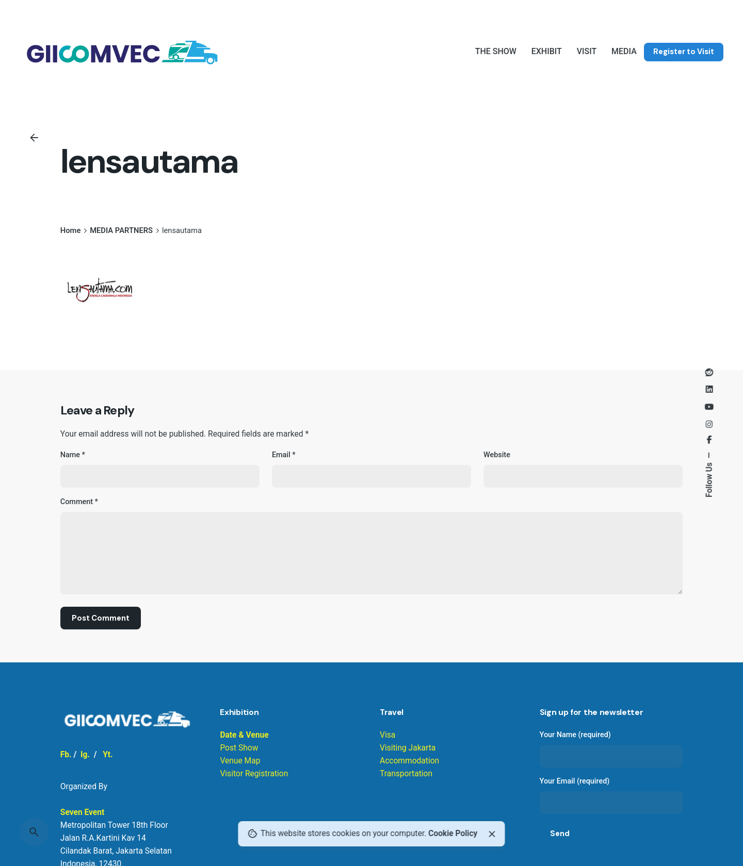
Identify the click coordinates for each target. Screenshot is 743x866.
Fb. (66, 754)
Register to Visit (683, 51)
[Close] (491, 834)
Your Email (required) (611, 795)
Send (560, 833)
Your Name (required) (611, 749)
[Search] (34, 832)
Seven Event (82, 812)
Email (284, 455)
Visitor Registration (254, 773)
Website (496, 455)
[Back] (34, 137)
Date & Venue (244, 735)
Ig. (85, 754)
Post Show (239, 748)
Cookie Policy (452, 833)
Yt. (107, 754)
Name (72, 455)
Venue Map (240, 760)
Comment (79, 501)
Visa (387, 735)
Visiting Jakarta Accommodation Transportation (409, 760)
